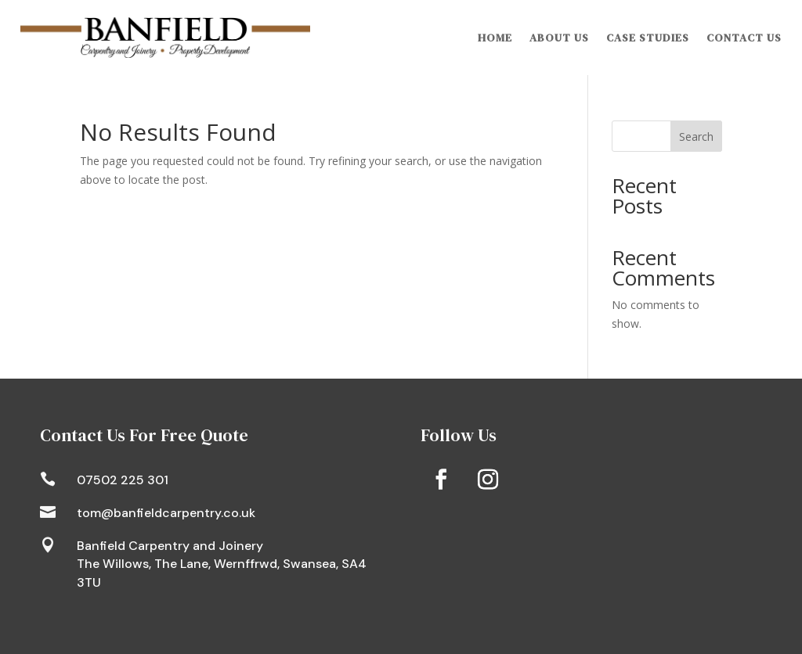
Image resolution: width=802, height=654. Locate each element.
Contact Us (744, 37)
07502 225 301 (122, 480)
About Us (559, 37)
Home (495, 37)
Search (696, 136)
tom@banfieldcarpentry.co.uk (166, 513)
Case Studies (647, 37)
